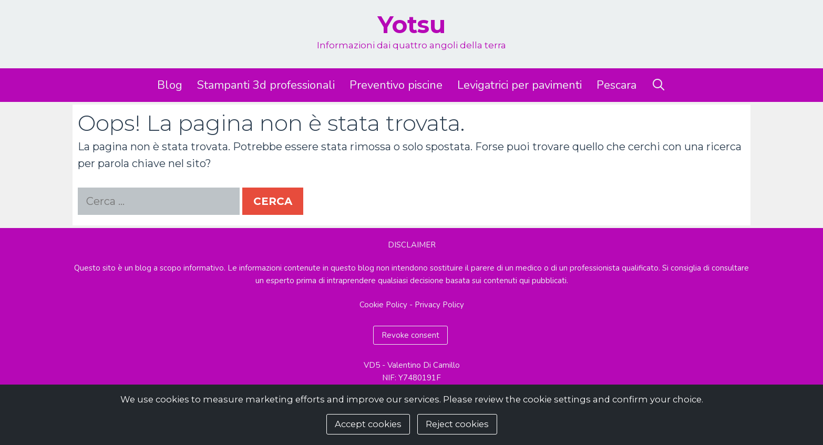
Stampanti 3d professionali (266, 85)
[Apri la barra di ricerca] (658, 85)
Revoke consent (410, 335)
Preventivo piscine (396, 85)
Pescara (616, 85)
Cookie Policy (383, 304)
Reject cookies (457, 424)
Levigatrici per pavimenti (519, 85)
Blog (169, 85)
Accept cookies (368, 424)
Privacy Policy (439, 304)
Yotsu (411, 24)
